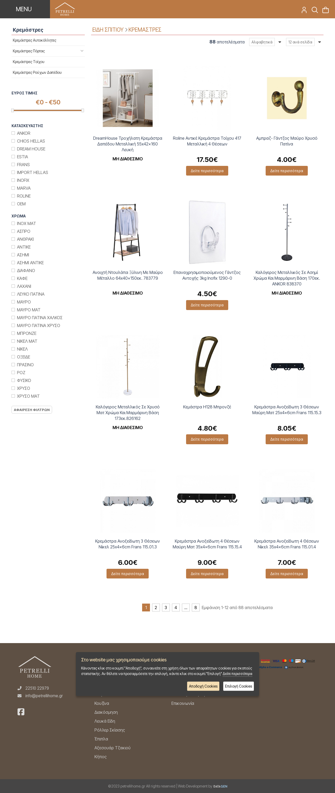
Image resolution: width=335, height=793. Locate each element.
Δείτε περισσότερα (207, 170)
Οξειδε (23, 356)
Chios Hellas (31, 141)
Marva (24, 188)
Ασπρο (23, 231)
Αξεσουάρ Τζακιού (112, 747)
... (185, 607)
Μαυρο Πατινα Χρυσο (38, 325)
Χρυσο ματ (28, 396)
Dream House (31, 148)
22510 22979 (37, 688)
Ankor (23, 133)
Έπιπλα (101, 738)
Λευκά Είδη (104, 721)
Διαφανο (26, 270)
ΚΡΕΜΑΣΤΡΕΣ (145, 29)
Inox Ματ (26, 223)
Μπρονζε (26, 333)
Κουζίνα (101, 703)
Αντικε (24, 247)
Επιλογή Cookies (238, 686)
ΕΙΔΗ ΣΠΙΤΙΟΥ (108, 29)
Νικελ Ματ (27, 341)
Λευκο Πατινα (30, 294)
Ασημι (23, 254)
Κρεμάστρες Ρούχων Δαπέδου (37, 72)
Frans (23, 164)
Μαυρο (24, 302)
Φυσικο (24, 380)
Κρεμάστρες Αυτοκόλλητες (34, 40)
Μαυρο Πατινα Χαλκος (40, 317)
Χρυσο (23, 388)
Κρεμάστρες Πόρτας (29, 51)
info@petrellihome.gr (44, 695)
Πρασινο (25, 364)
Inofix (23, 180)
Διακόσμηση (106, 712)
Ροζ (21, 372)
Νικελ (22, 349)
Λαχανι (24, 286)
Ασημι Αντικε (30, 262)
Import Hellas (32, 172)
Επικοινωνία (182, 703)
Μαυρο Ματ (29, 309)
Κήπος (100, 756)
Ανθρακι (25, 239)
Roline (24, 196)
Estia (22, 156)
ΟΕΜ (21, 203)
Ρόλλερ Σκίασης (109, 730)
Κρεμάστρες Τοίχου (28, 61)
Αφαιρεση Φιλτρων (32, 410)
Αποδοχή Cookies (203, 686)
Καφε (22, 278)
